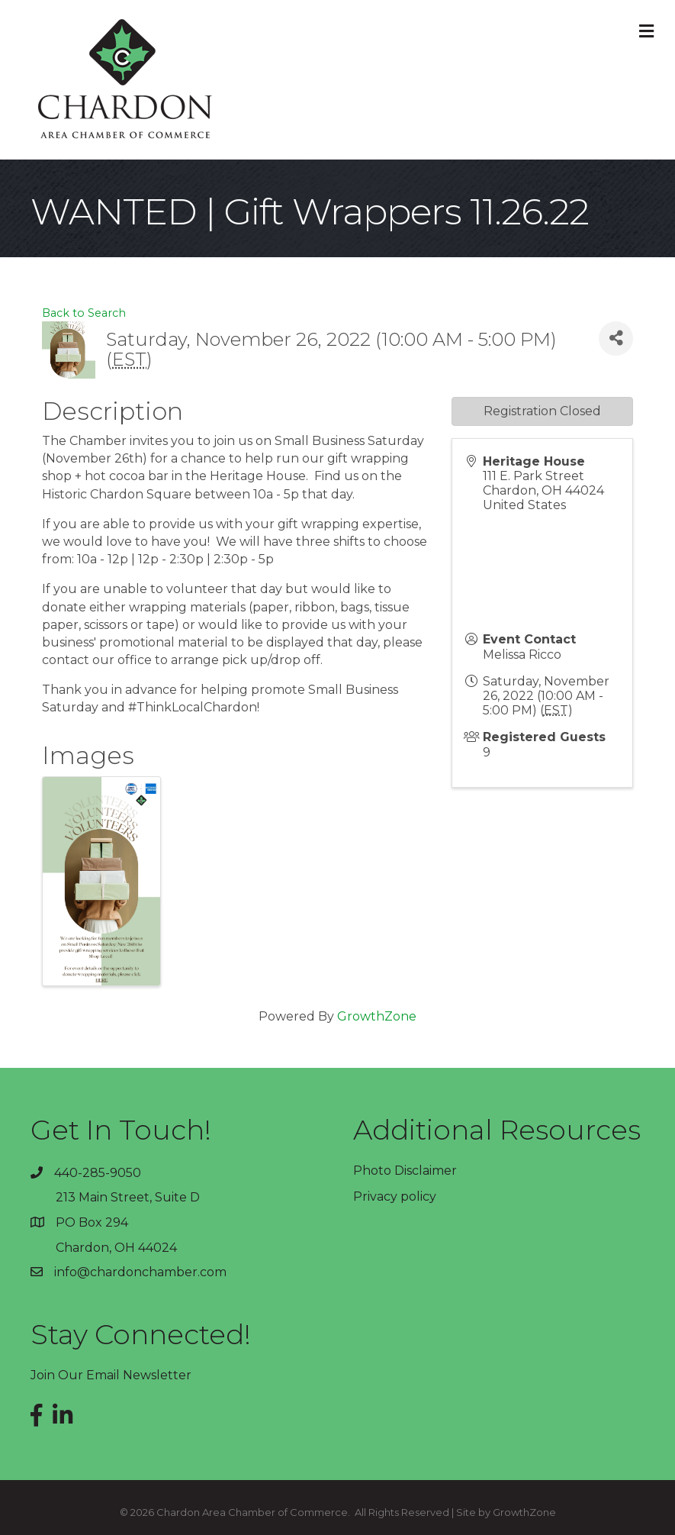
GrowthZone (376, 1016)
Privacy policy (394, 1196)
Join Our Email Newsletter (111, 1375)
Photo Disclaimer (405, 1170)
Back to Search (84, 313)
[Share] (616, 338)
